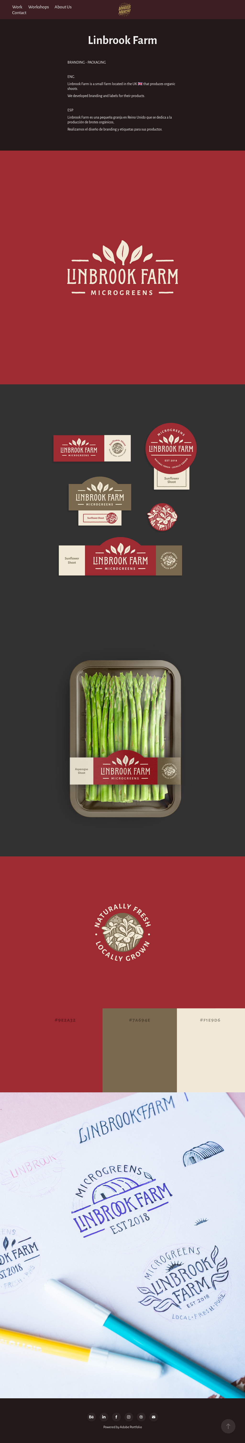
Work (17, 7)
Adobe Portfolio (131, 1427)
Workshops (38, 7)
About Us (63, 7)
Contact (19, 12)
